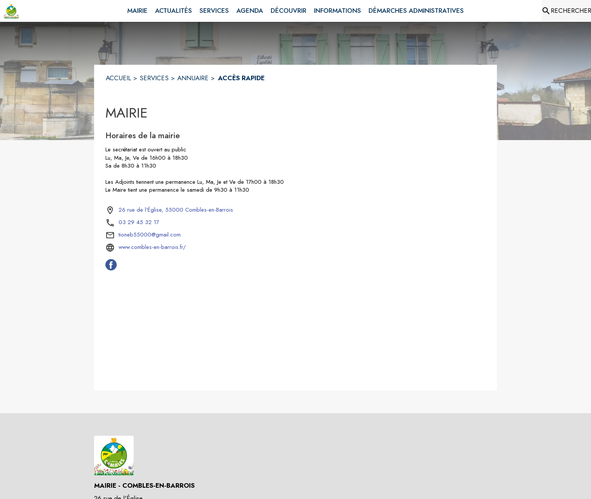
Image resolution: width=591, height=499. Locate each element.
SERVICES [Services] (154, 77)
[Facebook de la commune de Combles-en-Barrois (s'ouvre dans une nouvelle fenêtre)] (111, 268)
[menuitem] (137, 9)
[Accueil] (11, 10)
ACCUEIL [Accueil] (118, 77)
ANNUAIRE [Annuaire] (193, 77)
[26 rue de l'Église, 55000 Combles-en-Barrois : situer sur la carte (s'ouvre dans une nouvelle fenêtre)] (176, 210)
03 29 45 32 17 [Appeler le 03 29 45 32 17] (139, 222)
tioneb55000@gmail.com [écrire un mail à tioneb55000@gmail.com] (150, 234)
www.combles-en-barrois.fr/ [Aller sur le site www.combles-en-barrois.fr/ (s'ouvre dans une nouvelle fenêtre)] (152, 247)
